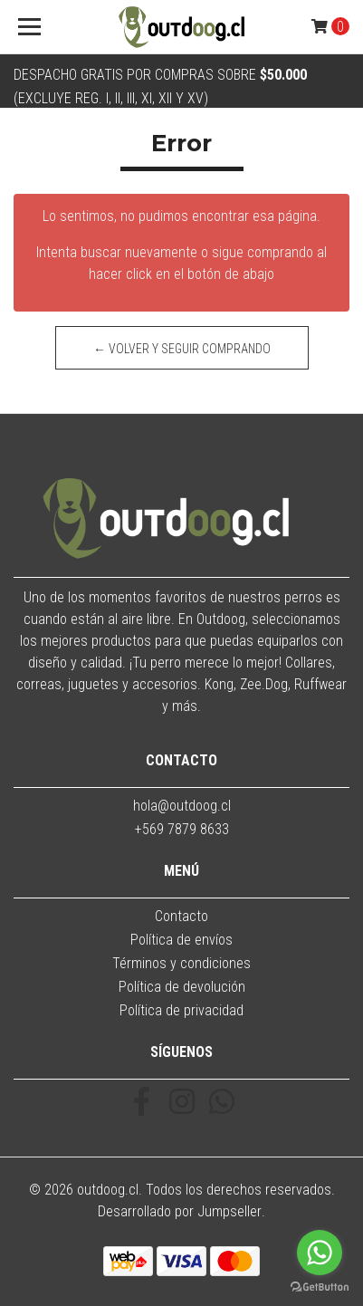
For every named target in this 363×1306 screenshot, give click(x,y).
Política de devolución (182, 986)
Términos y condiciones (181, 963)
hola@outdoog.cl (182, 805)
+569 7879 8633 (182, 829)
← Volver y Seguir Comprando (182, 348)
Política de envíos (181, 939)
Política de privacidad (181, 1010)
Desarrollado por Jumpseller (180, 1211)
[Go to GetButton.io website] (320, 1287)
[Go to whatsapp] (319, 1252)
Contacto (181, 916)
